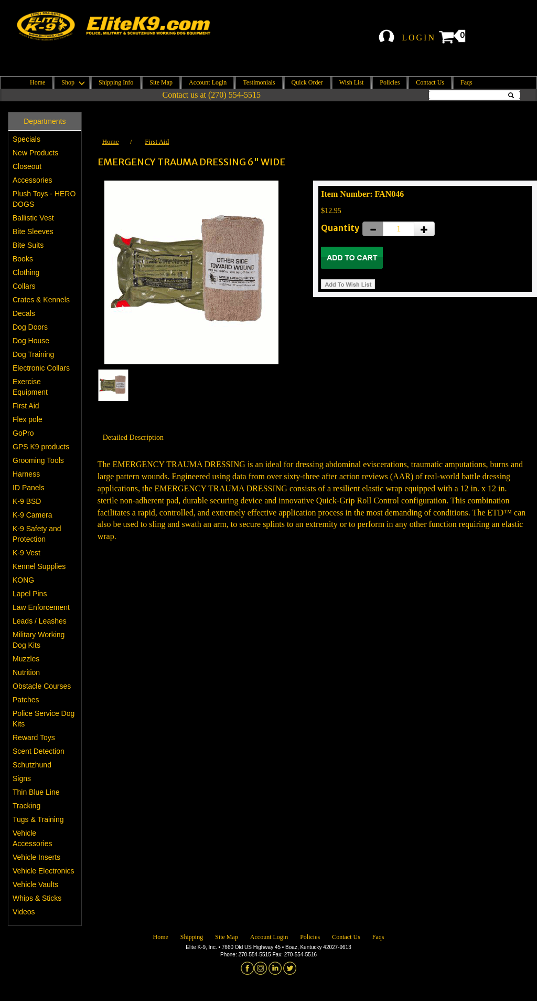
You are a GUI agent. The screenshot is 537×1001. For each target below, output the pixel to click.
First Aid (26, 406)
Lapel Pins (30, 593)
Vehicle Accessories (32, 838)
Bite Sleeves (33, 231)
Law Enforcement (41, 607)
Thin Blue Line (36, 792)
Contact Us (430, 82)
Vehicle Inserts (36, 857)
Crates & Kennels (41, 300)
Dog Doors (30, 327)
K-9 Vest (26, 553)
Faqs (466, 82)
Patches (26, 700)
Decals (24, 313)
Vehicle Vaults (35, 884)
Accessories (32, 180)
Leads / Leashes (40, 621)
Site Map (161, 82)
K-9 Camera (32, 515)
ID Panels (29, 487)
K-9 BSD (27, 501)
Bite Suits (28, 245)
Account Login (208, 82)
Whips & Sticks (37, 898)
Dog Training (33, 354)
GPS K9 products (41, 446)
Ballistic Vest (33, 218)
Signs (22, 778)
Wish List (351, 82)
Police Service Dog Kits (43, 718)
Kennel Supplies (39, 566)
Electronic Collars (41, 368)
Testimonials (259, 82)
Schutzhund (32, 765)
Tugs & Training (38, 819)
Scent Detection (39, 751)
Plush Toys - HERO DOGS (44, 198)
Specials (26, 139)
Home (37, 82)
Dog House (31, 340)
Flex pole (27, 419)
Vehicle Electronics (43, 871)
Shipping (191, 937)
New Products (35, 153)
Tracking (26, 806)
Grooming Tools (38, 460)
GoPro (23, 433)
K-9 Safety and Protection (37, 533)
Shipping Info (116, 82)
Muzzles (26, 659)
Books (23, 259)
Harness (26, 474)
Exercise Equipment (30, 386)
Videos (24, 912)
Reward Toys (34, 737)
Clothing (26, 272)
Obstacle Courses (42, 686)
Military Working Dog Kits (39, 639)
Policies (390, 82)
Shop (71, 82)
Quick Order (307, 82)
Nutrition (26, 672)
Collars (24, 286)
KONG (23, 580)
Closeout (27, 166)
